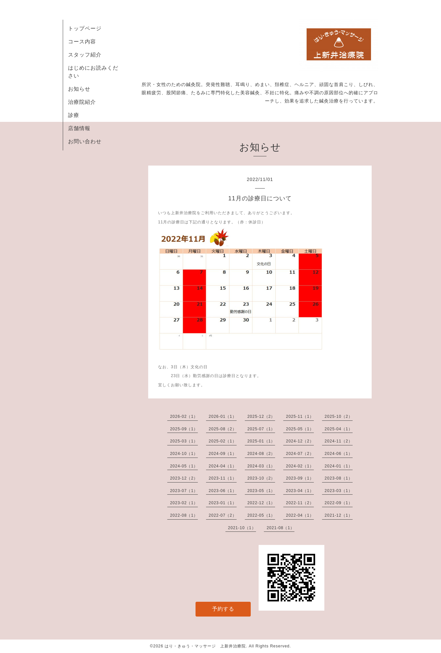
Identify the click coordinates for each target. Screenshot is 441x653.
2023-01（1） (223, 503)
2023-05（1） (261, 490)
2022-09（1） (339, 503)
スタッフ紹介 (85, 54)
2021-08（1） (280, 528)
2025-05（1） (300, 429)
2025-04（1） (339, 429)
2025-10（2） (339, 416)
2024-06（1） (339, 453)
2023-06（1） (223, 490)
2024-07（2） (300, 453)
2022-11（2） (300, 503)
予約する (223, 609)
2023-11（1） (223, 478)
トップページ (85, 28)
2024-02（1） (300, 466)
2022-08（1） (184, 515)
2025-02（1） (223, 441)
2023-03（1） (339, 490)
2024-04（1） (223, 466)
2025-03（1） (184, 441)
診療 (73, 115)
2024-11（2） (339, 441)
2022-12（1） (261, 503)
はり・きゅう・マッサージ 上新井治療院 (205, 646)
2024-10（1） (184, 453)
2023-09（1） (300, 478)
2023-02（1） (184, 503)
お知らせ (79, 89)
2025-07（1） (261, 429)
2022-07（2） (223, 515)
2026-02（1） (184, 416)
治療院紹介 (82, 102)
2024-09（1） (223, 453)
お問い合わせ (85, 141)
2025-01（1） (261, 441)
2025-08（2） (223, 429)
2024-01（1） (339, 466)
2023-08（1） (339, 478)
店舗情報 (79, 128)
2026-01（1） (223, 416)
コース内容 (82, 41)
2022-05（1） (261, 515)
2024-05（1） (184, 466)
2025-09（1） (184, 429)
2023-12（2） (184, 478)
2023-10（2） (261, 478)
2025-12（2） (261, 416)
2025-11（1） (300, 416)
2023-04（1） (300, 490)
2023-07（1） (184, 490)
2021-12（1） (339, 515)
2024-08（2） (261, 453)
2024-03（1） (261, 466)
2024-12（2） (300, 441)
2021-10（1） (242, 528)
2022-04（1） (300, 515)
